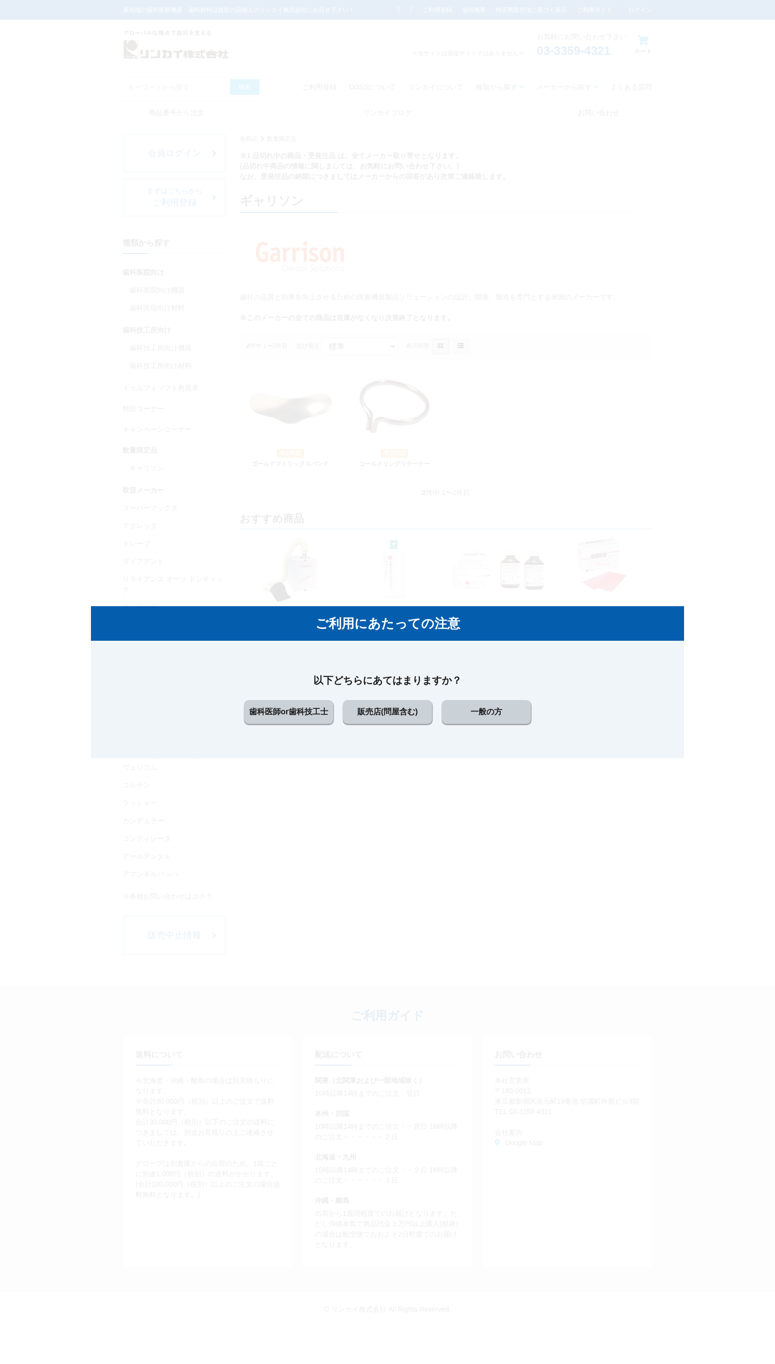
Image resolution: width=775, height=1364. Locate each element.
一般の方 (486, 711)
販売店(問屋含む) (387, 711)
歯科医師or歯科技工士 (288, 711)
